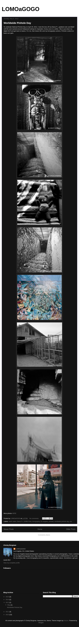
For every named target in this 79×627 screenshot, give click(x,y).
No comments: (34, 518)
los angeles (44, 521)
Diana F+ (20, 521)
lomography (36, 521)
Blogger (40, 622)
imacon (66, 620)
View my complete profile (11, 563)
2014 (7, 599)
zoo (71, 521)
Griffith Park (27, 521)
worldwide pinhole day (61, 521)
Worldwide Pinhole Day (17, 23)
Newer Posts (9, 529)
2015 (7, 597)
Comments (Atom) (44, 535)
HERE (14, 513)
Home (40, 529)
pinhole (51, 521)
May (9, 605)
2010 (7, 614)
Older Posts (70, 529)
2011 (7, 612)
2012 (7, 602)
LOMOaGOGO (20, 9)
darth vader (12, 521)
